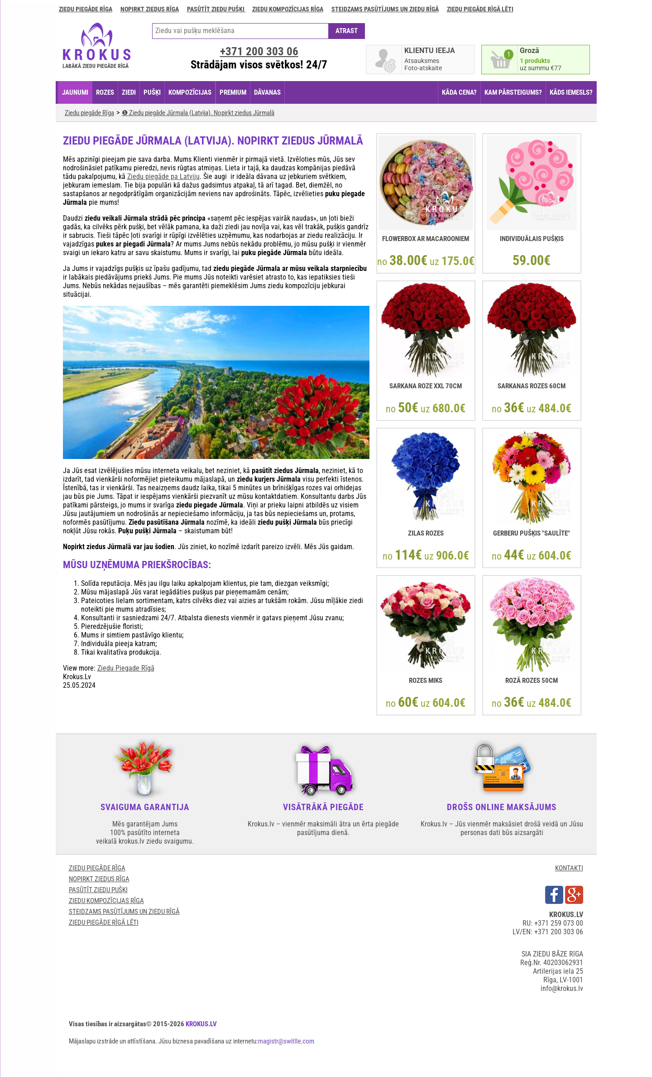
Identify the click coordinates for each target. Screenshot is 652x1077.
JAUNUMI (75, 92)
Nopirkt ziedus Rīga (149, 9)
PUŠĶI (152, 92)
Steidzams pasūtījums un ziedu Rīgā (385, 9)
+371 (259, 51)
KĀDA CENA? (459, 92)
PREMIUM (233, 92)
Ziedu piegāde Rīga (85, 9)
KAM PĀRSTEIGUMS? (513, 92)
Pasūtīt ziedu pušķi (216, 9)
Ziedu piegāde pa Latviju (163, 176)
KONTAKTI (569, 868)
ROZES (105, 92)
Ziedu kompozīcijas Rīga (287, 9)
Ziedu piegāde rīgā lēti (480, 9)
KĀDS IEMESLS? (571, 92)
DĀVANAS (267, 92)
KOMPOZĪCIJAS (189, 92)
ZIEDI (129, 92)
